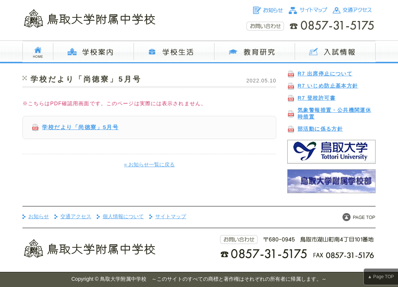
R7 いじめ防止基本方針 (328, 86)
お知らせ (38, 216)
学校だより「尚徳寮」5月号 (80, 127)
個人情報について (123, 216)
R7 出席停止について (325, 74)
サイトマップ (170, 216)
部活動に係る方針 (320, 129)
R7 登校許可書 (316, 98)
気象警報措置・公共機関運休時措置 (334, 113)
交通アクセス (75, 216)
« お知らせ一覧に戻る (149, 164)
